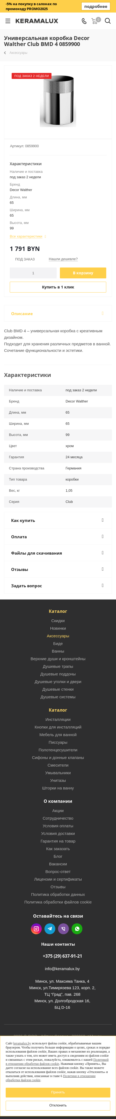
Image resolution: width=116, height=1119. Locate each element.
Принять (58, 1092)
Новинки (58, 628)
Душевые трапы (58, 666)
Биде (58, 643)
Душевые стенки (57, 689)
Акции (58, 810)
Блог (58, 856)
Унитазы (58, 780)
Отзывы (58, 886)
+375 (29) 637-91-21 (62, 956)
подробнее (95, 6)
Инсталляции (58, 719)
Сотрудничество (58, 818)
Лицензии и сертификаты (58, 879)
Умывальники (58, 772)
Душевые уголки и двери (58, 681)
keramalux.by (22, 1043)
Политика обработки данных (58, 894)
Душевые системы (57, 696)
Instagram (36, 928)
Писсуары (58, 742)
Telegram (49, 928)
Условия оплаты (58, 825)
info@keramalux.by (62, 968)
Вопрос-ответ (57, 871)
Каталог (58, 611)
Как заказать (58, 848)
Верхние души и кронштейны (58, 658)
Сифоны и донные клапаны (58, 757)
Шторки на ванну (58, 788)
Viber (63, 928)
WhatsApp (77, 928)
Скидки (58, 620)
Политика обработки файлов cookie (58, 902)
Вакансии (58, 864)
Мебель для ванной (57, 734)
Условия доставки (58, 833)
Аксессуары (58, 636)
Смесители (57, 765)
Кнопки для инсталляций (58, 727)
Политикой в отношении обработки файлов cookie (57, 1062)
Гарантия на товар (58, 841)
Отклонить (58, 1105)
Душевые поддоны (58, 674)
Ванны (58, 651)
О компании (58, 801)
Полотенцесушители (58, 750)
